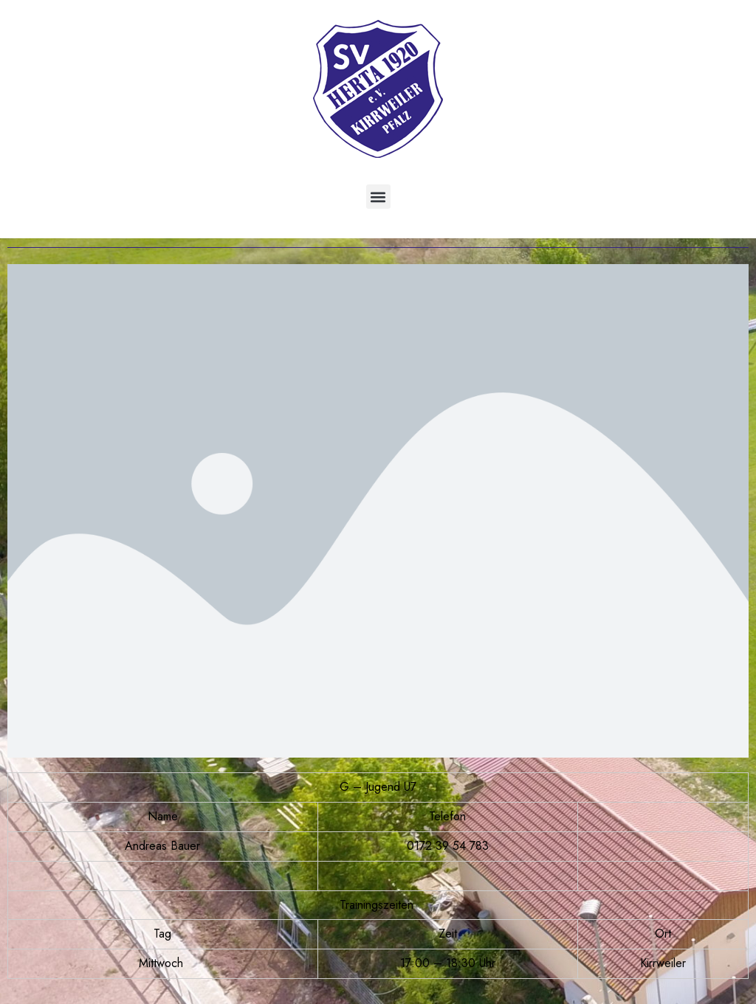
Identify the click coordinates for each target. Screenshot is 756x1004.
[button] (378, 196)
